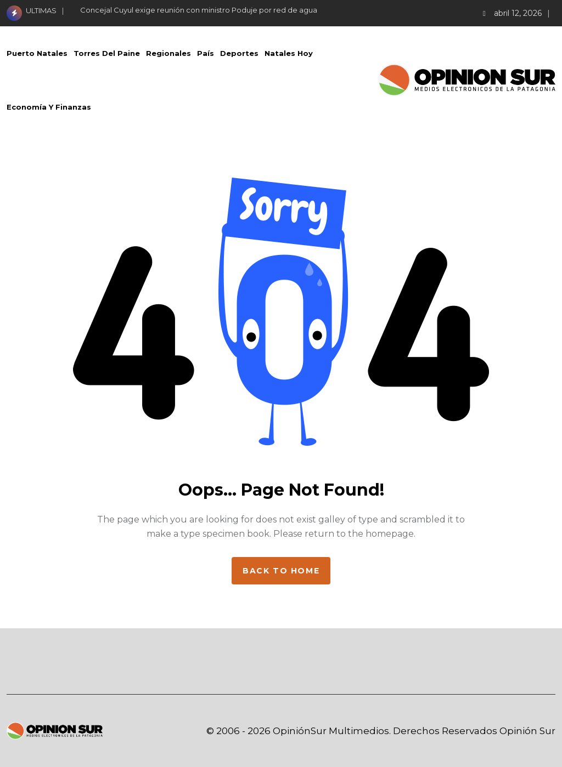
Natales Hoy (289, 53)
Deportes (239, 53)
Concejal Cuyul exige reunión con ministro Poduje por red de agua (198, 9)
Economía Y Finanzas (49, 107)
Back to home (281, 571)
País (205, 53)
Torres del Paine (107, 53)
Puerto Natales (37, 53)
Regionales (168, 53)
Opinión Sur (527, 730)
